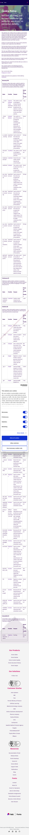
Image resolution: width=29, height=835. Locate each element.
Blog (14, 772)
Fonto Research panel (14, 796)
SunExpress (14, 722)
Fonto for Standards (14, 788)
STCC (14, 720)
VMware (14, 736)
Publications (14, 769)
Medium (10, 118)
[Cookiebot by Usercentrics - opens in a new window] (20, 385)
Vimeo (9, 104)
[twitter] (10, 831)
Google (9, 356)
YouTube (10, 454)
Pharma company (14, 714)
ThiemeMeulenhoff (14, 730)
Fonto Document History (14, 663)
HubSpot (10, 102)
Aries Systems (14, 692)
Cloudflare (10, 150)
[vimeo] (16, 831)
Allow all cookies (14, 438)
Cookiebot (4, 77)
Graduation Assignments (14, 793)
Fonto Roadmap (14, 758)
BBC (15, 695)
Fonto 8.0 (14, 761)
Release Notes (14, 755)
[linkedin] (13, 831)
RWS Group (11, 827)
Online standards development (14, 711)
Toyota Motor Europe (14, 733)
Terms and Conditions (20, 827)
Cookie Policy (16, 829)
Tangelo (14, 728)
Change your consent (6, 72)
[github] (19, 831)
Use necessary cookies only (14, 448)
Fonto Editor (14, 654)
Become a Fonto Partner (14, 799)
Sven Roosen (14, 801)
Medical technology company (14, 706)
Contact (14, 782)
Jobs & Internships (14, 790)
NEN (14, 709)
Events (14, 775)
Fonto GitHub (14, 764)
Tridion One (14, 675)
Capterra (10, 100)
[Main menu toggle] (27, 2)
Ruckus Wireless (14, 717)
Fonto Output (14, 665)
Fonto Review (14, 657)
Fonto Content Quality (14, 660)
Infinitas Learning (14, 703)
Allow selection (14, 443)
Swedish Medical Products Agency (14, 725)
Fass (14, 698)
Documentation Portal (14, 753)
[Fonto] (3, 2)
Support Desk (14, 766)
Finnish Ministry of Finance (14, 700)
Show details (20, 433)
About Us (14, 785)
